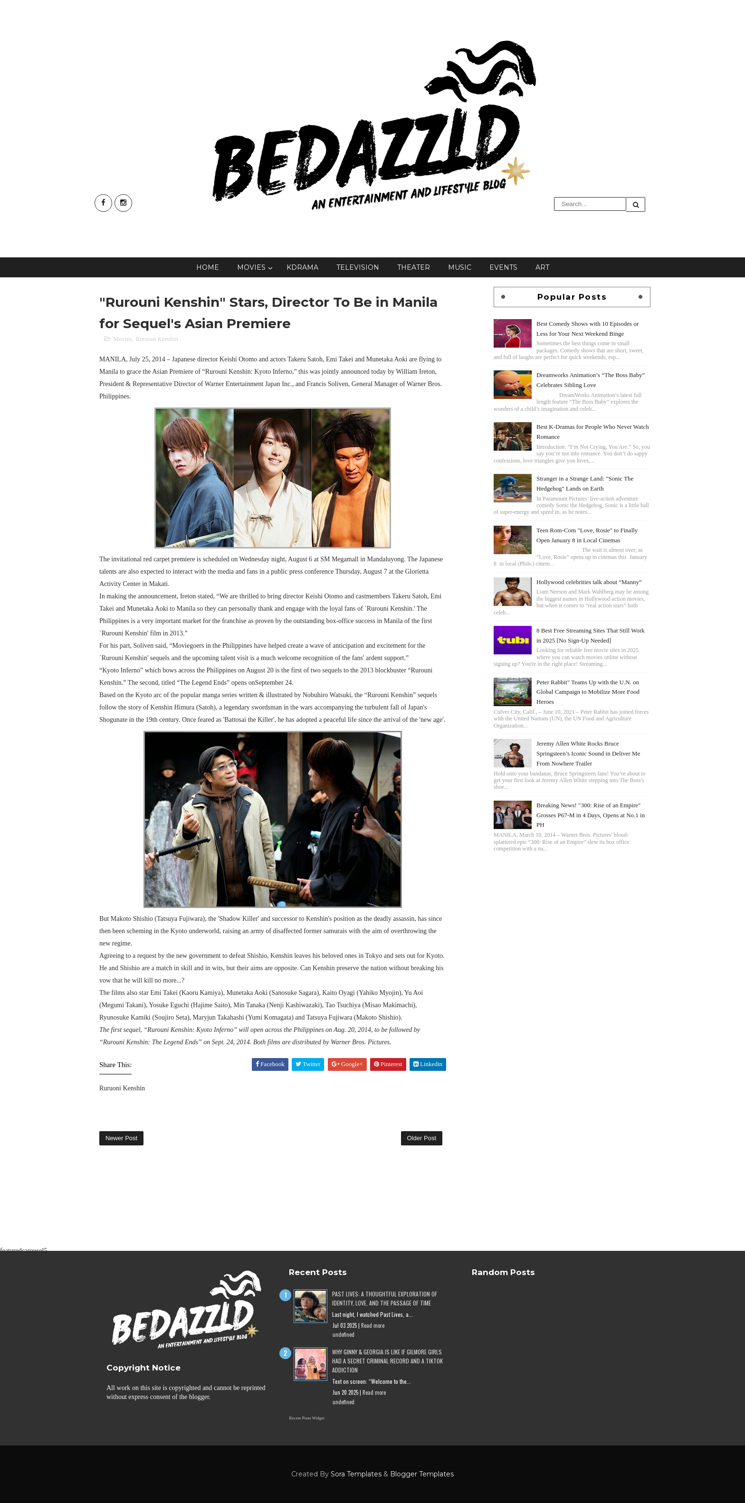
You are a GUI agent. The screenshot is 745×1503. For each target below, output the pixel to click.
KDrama (302, 267)
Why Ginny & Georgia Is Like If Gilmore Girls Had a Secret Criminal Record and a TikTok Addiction (387, 1361)
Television (357, 267)
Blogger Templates (422, 1474)
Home (207, 267)
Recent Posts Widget (306, 1418)
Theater (413, 267)
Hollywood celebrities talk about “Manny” (589, 582)
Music (459, 267)
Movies (251, 267)
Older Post (421, 1138)
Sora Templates (356, 1474)
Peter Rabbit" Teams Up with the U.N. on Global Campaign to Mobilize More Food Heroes (588, 692)
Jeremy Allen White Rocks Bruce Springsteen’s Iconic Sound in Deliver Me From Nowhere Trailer (588, 753)
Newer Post (121, 1138)
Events (503, 267)
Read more (372, 1325)
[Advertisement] (572, 920)
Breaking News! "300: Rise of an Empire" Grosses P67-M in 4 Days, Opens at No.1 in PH (590, 815)
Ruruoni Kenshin (157, 338)
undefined (343, 1334)
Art (542, 267)
